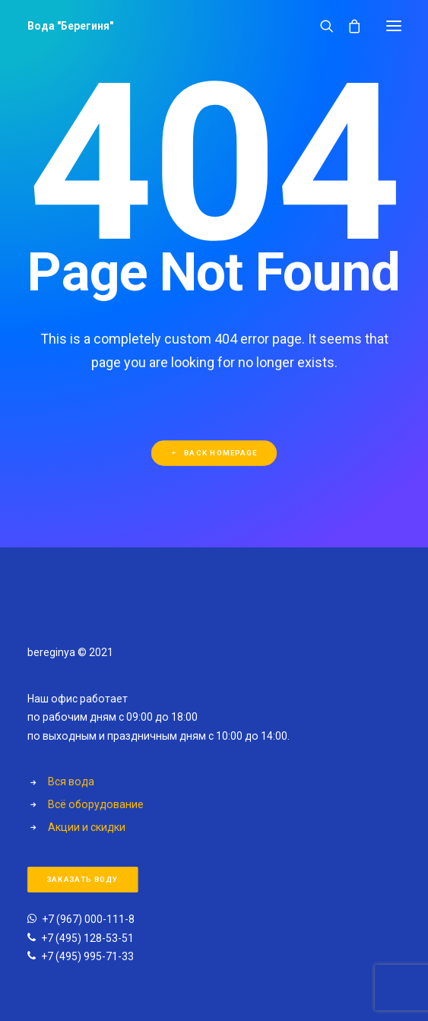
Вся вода (71, 781)
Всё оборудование (96, 804)
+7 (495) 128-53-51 (87, 938)
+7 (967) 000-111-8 (88, 919)
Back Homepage (213, 453)
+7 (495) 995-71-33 (87, 956)
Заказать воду (82, 880)
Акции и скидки (86, 827)
